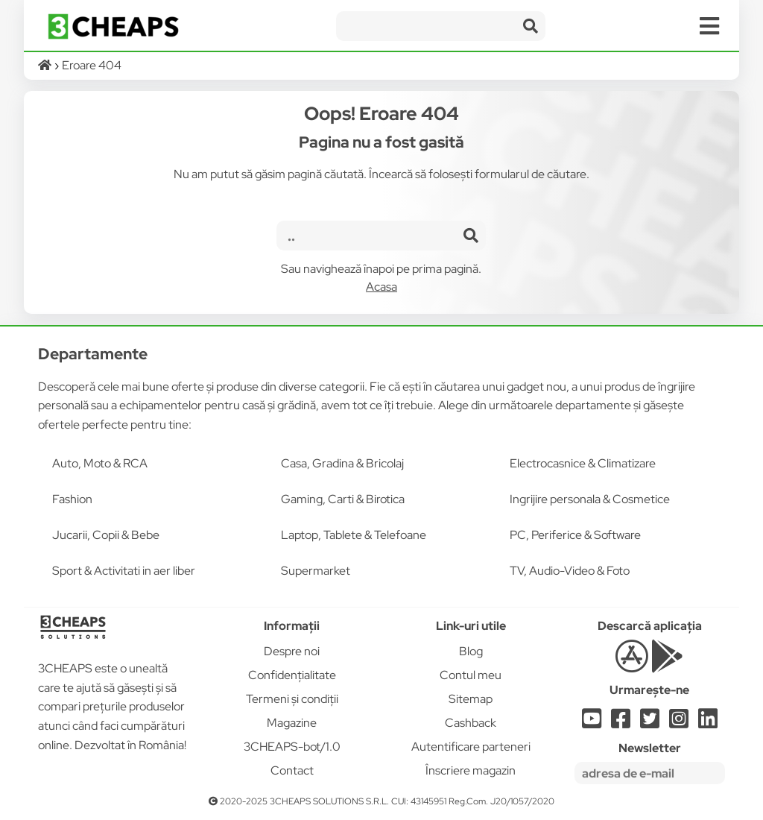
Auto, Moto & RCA (100, 463)
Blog (471, 651)
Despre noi (292, 651)
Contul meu (470, 675)
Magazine (292, 723)
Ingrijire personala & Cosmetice (590, 499)
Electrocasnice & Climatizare (583, 463)
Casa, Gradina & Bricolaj (342, 463)
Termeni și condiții (292, 699)
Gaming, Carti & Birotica (343, 499)
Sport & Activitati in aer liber (123, 570)
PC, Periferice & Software (575, 535)
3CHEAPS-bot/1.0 (292, 746)
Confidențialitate (292, 675)
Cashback (470, 723)
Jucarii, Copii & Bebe (105, 535)
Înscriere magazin (470, 770)
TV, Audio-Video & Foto (570, 570)
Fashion (72, 499)
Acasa (381, 286)
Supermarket (315, 570)
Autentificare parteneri (471, 746)
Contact (292, 770)
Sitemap (471, 699)
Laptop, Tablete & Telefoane (353, 535)
